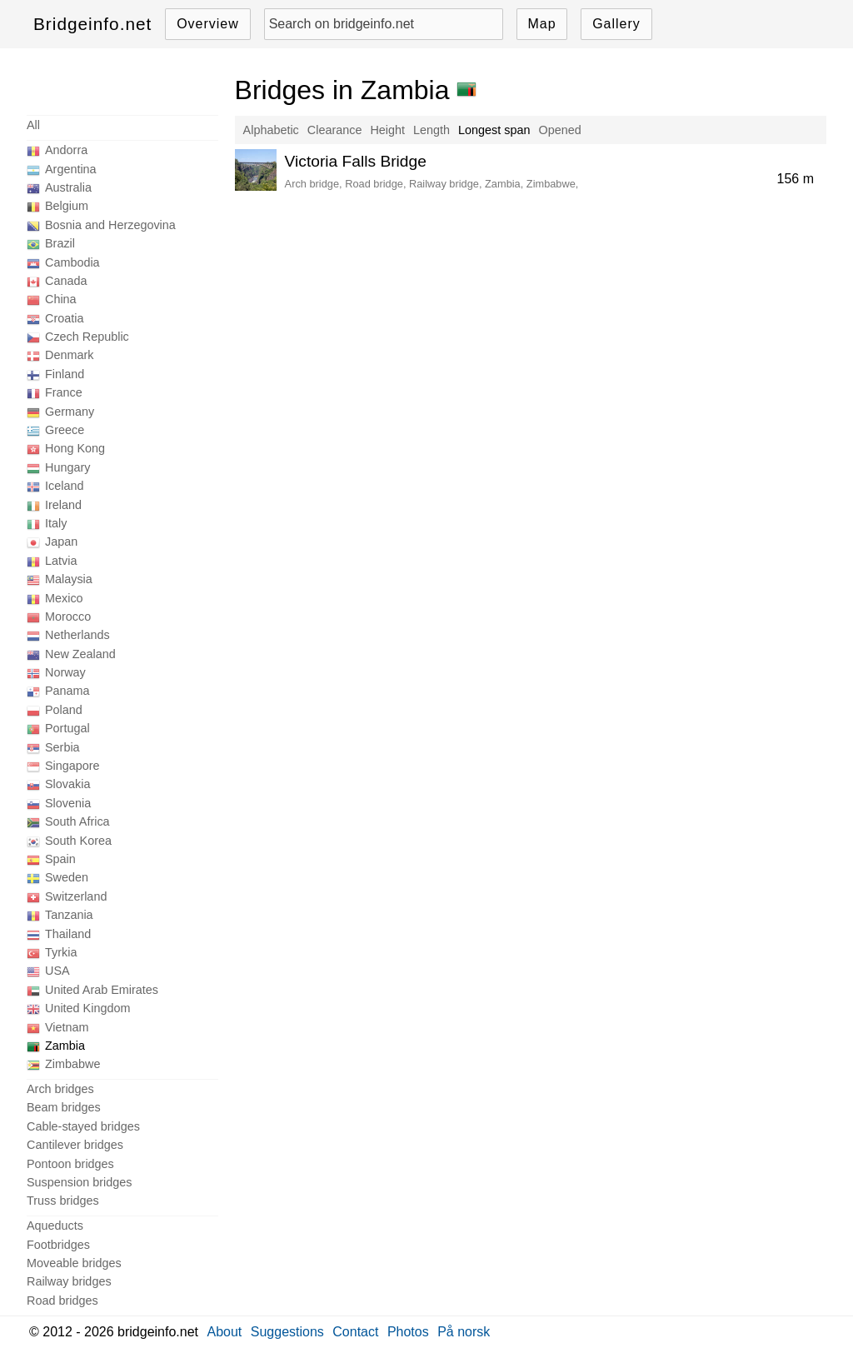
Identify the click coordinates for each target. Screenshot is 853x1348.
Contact (355, 1332)
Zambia (65, 1045)
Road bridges (62, 1300)
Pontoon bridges (70, 1164)
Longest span (494, 130)
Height (387, 130)
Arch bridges (60, 1089)
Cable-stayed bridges (83, 1126)
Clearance (334, 130)
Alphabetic (271, 130)
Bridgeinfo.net (92, 23)
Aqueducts (55, 1225)
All (33, 125)
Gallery (616, 24)
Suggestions (287, 1332)
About (224, 1332)
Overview (208, 24)
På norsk (463, 1332)
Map (541, 24)
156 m (795, 179)
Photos (408, 1332)
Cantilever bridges (75, 1144)
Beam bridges (64, 1107)
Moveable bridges (74, 1263)
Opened (559, 130)
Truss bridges (63, 1200)
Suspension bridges (79, 1182)
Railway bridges (69, 1281)
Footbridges (58, 1244)
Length (431, 130)
